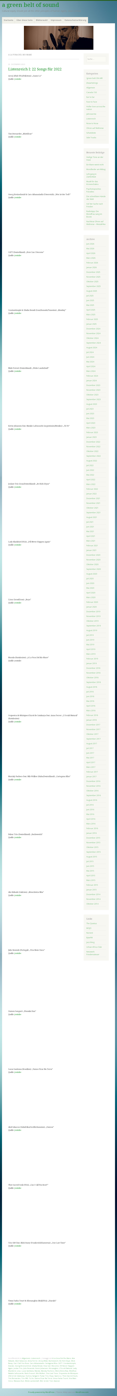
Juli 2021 (90, 522)
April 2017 (90, 762)
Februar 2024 (92, 376)
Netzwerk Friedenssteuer (92, 953)
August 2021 (91, 517)
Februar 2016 (92, 828)
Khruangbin (53, 1368)
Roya (51, 1376)
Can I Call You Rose (21, 1363)
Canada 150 (91, 92)
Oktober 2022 (92, 451)
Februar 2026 (92, 262)
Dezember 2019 (93, 611)
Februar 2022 (92, 489)
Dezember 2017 (93, 724)
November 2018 (93, 673)
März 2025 (90, 314)
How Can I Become (51, 1366)
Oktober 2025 (92, 281)
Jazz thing (90, 942)
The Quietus (91, 923)
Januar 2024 (91, 380)
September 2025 (93, 286)
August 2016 (91, 800)
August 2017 (91, 743)
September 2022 (93, 456)
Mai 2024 (90, 361)
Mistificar (72, 1371)
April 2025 (90, 310)
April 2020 (90, 592)
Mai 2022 (90, 475)
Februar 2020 (92, 602)
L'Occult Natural (65, 1368)
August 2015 (91, 856)
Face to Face (91, 102)
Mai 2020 (90, 588)
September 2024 (93, 343)
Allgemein (26, 1358)
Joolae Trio (18, 1368)
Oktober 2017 (92, 734)
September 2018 (93, 682)
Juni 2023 (90, 413)
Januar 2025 (91, 324)
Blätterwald (42, 20)
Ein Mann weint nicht (95, 164)
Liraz (19, 1371)
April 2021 (90, 536)
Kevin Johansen (41, 1368)
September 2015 (93, 852)
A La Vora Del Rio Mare (61, 1358)
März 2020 (90, 597)
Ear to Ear (90, 97)
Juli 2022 (90, 465)
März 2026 (90, 258)
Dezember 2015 (93, 838)
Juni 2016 (90, 809)
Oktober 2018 (92, 677)
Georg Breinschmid (23, 1366)
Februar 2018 (92, 715)
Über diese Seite (24, 20)
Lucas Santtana (28, 1371)
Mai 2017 (90, 757)
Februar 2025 (92, 319)
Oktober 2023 (92, 394)
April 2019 (90, 649)
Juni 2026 (90, 244)
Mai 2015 (90, 871)
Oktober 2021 (92, 508)
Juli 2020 (90, 578)
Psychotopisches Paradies (93, 190)
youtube (17, 79)
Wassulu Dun (19, 1381)
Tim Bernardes (14, 1378)
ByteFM (89, 937)
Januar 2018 (91, 720)
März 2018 (90, 710)
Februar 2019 (92, 658)
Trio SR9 (24, 1378)
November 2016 (93, 786)
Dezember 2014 (93, 894)
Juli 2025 (90, 295)
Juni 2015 (90, 866)
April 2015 (90, 875)
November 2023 (93, 390)
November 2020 (93, 559)
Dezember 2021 (93, 498)
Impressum (56, 20)
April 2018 (90, 706)
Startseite (8, 20)
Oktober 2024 (92, 338)
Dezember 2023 (93, 385)
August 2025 (91, 291)
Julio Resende (28, 1368)
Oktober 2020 (92, 564)
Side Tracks (91, 137)
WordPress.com (82, 1392)
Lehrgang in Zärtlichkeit (91, 175)
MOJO (88, 928)
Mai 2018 (90, 701)
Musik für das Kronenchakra (92, 183)
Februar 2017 (92, 772)
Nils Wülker (40, 1373)
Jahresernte (91, 114)
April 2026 (90, 253)
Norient (89, 933)
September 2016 (93, 795)
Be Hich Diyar (64, 1361)
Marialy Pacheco (47, 1371)
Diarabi (11, 1366)
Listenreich (35, 1358)
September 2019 (93, 625)
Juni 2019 (90, 640)
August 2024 (91, 347)
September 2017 (93, 739)
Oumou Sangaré (32, 1376)
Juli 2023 (90, 409)
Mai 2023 (90, 418)
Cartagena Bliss (51, 1363)
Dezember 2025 (93, 272)
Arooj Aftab (43, 1361)
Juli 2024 (90, 352)
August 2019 (91, 630)
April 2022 (90, 479)
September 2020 (93, 569)
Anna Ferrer (33, 1361)
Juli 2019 (90, 635)
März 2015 (90, 880)
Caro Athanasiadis (37, 1363)
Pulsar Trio (44, 1376)
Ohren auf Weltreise (95, 128)
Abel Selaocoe (21, 1361)
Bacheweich (53, 1361)
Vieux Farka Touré (60, 1378)
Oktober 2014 (92, 904)
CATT (60, 1363)
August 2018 (91, 687)
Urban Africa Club (94, 947)
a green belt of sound (30, 5)
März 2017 (90, 767)
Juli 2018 (90, 691)
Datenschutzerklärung (75, 20)
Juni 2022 (90, 470)
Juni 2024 (90, 357)
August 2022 (91, 460)
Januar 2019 (91, 663)
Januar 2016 (91, 833)
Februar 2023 (92, 432)
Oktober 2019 (92, 621)
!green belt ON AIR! (94, 78)
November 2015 (93, 842)
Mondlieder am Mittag (95, 169)
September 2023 (93, 399)
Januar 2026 (91, 267)
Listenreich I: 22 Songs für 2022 (35, 69)
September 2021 (93, 512)
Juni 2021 (90, 526)
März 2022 (90, 484)
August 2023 (91, 404)
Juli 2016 (90, 805)
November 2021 (93, 503)
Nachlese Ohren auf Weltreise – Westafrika (95, 223)
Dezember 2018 (93, 668)
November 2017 (93, 729)
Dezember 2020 (93, 555)
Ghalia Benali (37, 1366)
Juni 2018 (90, 696)
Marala (37, 1371)
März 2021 (90, 541)
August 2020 (91, 574)
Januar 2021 (91, 550)
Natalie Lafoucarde (16, 1373)
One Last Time (52, 1373)
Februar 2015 (92, 885)
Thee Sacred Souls (69, 1376)
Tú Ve (31, 1378)
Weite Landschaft (32, 1381)
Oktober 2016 (92, 790)
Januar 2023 (91, 437)
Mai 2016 (90, 814)
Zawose (56, 1381)
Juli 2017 (90, 748)
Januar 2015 (91, 889)
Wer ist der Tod (46, 1381)
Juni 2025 (90, 300)
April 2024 (90, 366)
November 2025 (93, 277)
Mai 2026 (90, 248)
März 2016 (90, 823)
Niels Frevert (30, 1373)
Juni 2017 (90, 753)
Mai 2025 (90, 305)
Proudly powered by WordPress (41, 1392)
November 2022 (93, 446)
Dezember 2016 (93, 781)
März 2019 (90, 654)
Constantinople (69, 1363)
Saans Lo (57, 1376)
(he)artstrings (92, 83)
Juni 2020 (90, 583)
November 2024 (93, 333)
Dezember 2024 (93, 328)
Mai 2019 (90, 644)
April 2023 (90, 423)
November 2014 (93, 899)
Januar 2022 (91, 493)
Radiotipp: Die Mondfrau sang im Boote (94, 214)
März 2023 (90, 427)
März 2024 (90, 371)
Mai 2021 (90, 531)
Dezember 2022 (93, 442)
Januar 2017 (91, 776)
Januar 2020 (91, 607)
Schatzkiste (91, 133)
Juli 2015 (90, 861)
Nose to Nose (92, 123)
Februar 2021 (92, 545)
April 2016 (90, 819)
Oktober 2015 (92, 847)
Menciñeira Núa (61, 1371)
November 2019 (93, 616)
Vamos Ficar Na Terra (43, 1378)
